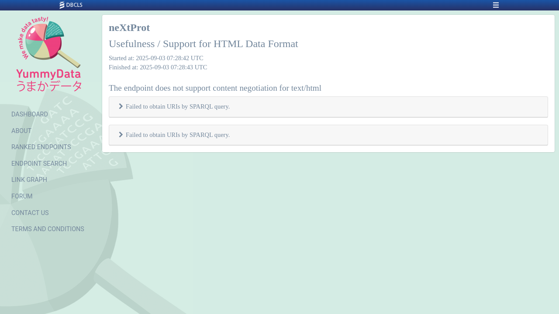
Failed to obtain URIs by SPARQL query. (178, 106)
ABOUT (21, 131)
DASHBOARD (29, 114)
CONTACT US (30, 213)
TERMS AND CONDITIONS (47, 229)
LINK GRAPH (29, 180)
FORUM (22, 196)
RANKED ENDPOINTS (41, 147)
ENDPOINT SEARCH (39, 163)
